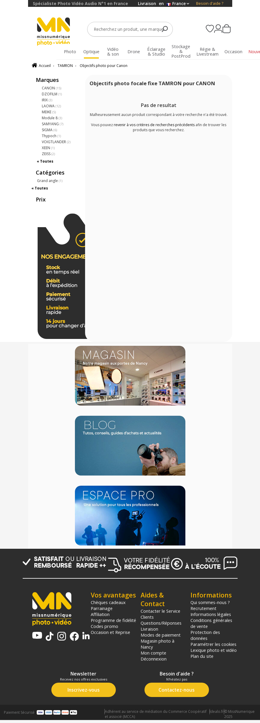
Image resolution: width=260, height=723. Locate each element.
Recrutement (203, 608)
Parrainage (102, 608)
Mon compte (153, 653)
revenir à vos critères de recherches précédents (154, 124)
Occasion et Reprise (110, 632)
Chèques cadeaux (108, 602)
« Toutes (45, 161)
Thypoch (51, 135)
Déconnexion (154, 659)
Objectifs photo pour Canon (103, 65)
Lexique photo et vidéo (213, 650)
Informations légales (210, 614)
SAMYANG (52, 123)
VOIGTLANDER (56, 141)
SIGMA (49, 129)
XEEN (48, 147)
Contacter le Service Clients (160, 614)
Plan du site (201, 656)
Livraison (149, 629)
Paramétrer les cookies (213, 644)
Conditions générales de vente (211, 623)
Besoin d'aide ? (209, 3)
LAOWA (51, 105)
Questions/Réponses (161, 623)
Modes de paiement (161, 635)
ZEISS (48, 153)
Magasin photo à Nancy (157, 644)
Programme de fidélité (113, 620)
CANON (51, 88)
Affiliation (100, 614)
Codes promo (104, 626)
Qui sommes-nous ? (210, 602)
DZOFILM (52, 94)
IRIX (47, 100)
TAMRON (65, 65)
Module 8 (52, 117)
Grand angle (49, 180)
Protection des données (205, 635)
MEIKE (49, 111)
